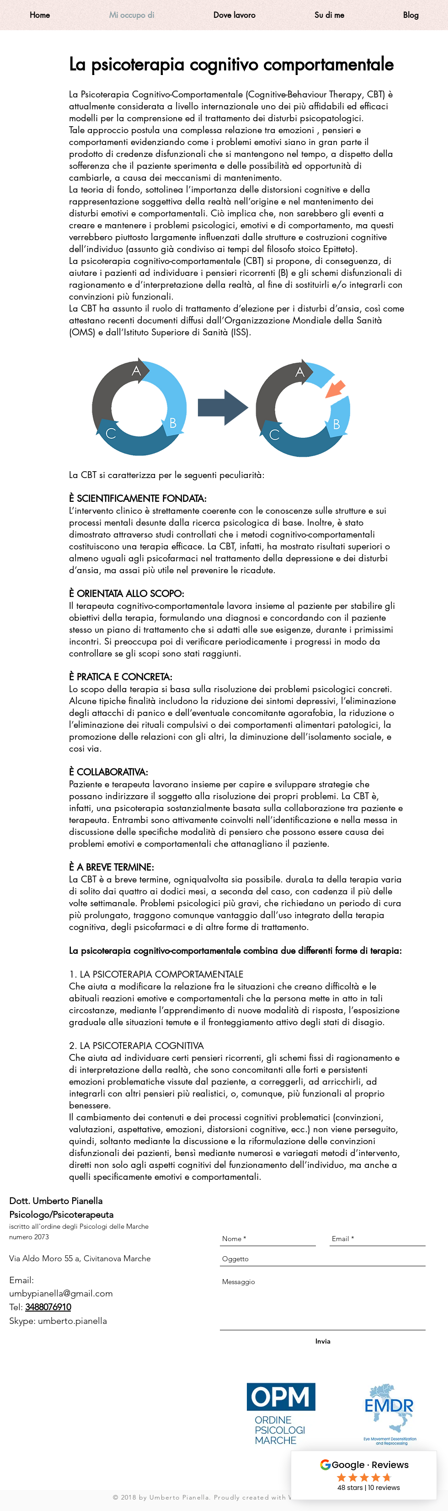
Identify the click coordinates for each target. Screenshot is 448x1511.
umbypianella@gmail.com (61, 1293)
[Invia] (323, 1341)
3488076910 (48, 1306)
